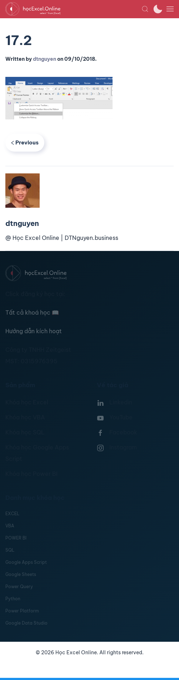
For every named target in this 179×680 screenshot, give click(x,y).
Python (12, 598)
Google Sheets (20, 574)
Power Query (19, 586)
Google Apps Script (26, 562)
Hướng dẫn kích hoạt (33, 331)
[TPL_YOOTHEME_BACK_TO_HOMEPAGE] (73, 9)
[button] (145, 9)
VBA (9, 525)
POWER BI (15, 538)
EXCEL (12, 513)
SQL (9, 550)
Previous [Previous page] (25, 142)
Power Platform (22, 611)
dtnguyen (44, 59)
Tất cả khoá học (32, 312)
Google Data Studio (26, 623)
